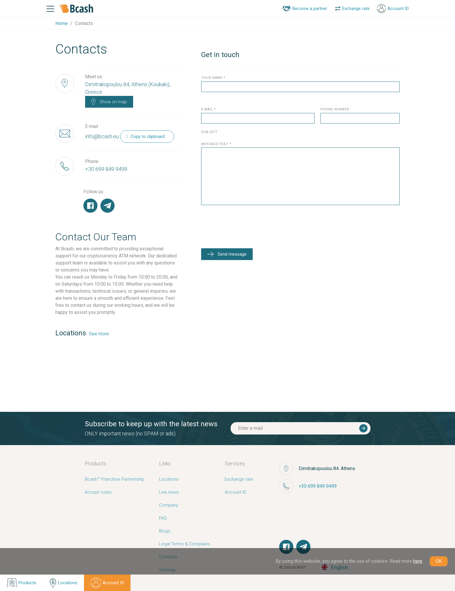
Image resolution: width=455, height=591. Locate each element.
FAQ (163, 518)
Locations (169, 479)
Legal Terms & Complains (184, 544)
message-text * (216, 144)
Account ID (235, 492)
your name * (213, 78)
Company (168, 505)
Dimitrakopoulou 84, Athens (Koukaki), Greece (127, 88)
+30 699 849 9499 (106, 169)
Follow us (93, 191)
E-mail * (208, 109)
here (417, 561)
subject (209, 132)
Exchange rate (239, 479)
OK (439, 561)
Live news (169, 492)
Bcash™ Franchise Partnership (114, 479)
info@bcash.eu (102, 136)
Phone (91, 161)
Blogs (164, 531)
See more (99, 334)
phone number (334, 109)
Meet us (93, 76)
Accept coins (98, 492)
